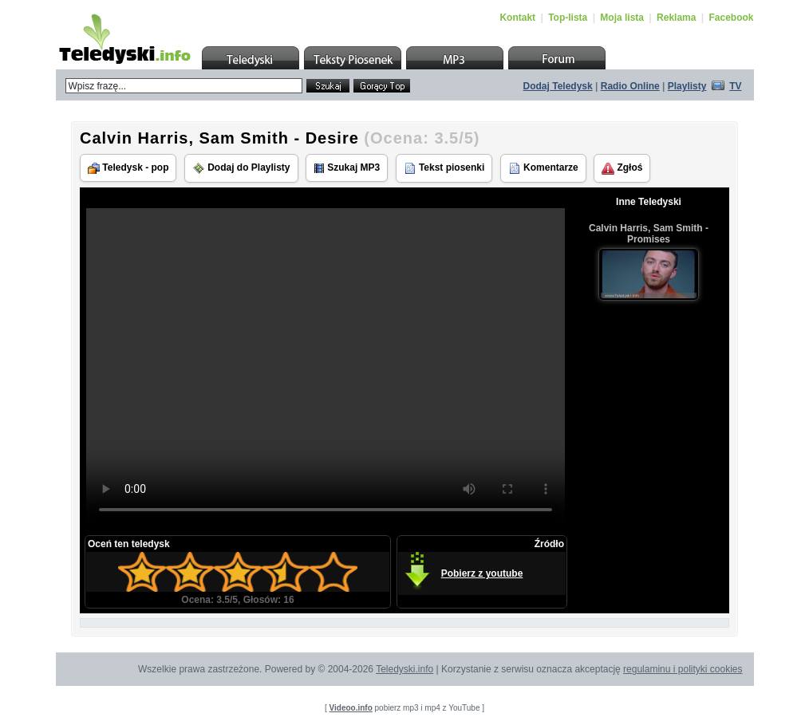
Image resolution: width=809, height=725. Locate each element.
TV (735, 86)
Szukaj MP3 (347, 168)
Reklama (676, 17)
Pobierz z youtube (482, 573)
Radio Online (630, 86)
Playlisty (687, 86)
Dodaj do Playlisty (241, 168)
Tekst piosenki (444, 168)
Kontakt (517, 17)
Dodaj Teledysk (558, 86)
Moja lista (622, 17)
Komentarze (543, 168)
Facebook (730, 17)
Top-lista (567, 17)
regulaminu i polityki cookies (682, 669)
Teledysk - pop (128, 168)
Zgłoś (622, 168)
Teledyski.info (404, 669)
